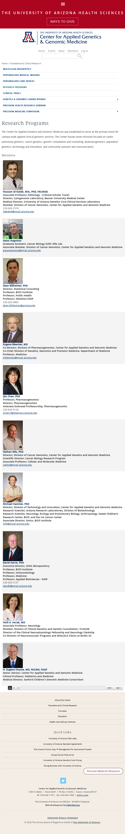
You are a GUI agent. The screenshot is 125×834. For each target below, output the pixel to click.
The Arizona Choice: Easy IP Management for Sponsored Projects (62, 749)
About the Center (62, 700)
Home (41, 51)
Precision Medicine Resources (103, 771)
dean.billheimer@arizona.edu (19, 305)
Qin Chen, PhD (11, 396)
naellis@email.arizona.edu (17, 465)
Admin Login (82, 795)
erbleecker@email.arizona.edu (19, 357)
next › (110, 688)
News (61, 51)
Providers (62, 711)
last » (118, 688)
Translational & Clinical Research (25, 63)
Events (51, 51)
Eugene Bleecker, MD (15, 344)
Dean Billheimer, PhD (15, 285)
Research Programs (15, 87)
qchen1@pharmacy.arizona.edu (20, 413)
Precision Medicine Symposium (21, 111)
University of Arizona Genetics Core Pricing (62, 760)
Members (73, 51)
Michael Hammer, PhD (16, 504)
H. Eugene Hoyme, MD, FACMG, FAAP (25, 669)
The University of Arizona (86, 822)
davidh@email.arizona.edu (17, 586)
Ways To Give (62, 21)
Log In (84, 51)
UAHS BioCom (73, 805)
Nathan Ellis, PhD (13, 451)
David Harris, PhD (13, 562)
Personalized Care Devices (18, 81)
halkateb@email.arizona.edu (18, 211)
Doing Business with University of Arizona (62, 766)
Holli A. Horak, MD (14, 622)
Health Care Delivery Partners (62, 722)
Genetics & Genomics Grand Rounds (24, 99)
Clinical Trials (12, 93)
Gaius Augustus (12, 240)
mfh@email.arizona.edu (16, 523)
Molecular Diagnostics (17, 69)
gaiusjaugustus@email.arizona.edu (22, 250)
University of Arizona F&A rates (63, 738)
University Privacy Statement (62, 818)
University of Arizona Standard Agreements (62, 744)
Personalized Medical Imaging (21, 75)
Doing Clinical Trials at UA (62, 755)
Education (62, 716)
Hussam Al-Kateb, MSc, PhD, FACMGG (25, 191)
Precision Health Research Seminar (24, 105)
